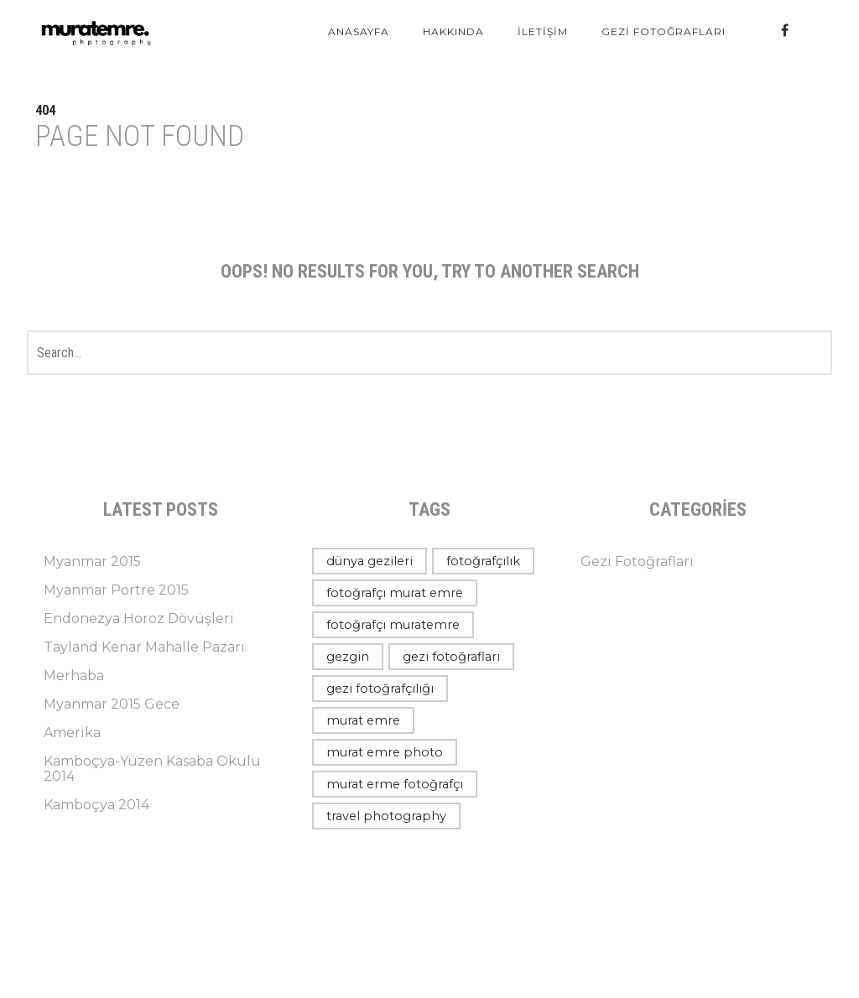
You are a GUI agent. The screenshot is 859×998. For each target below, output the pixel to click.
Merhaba (74, 676)
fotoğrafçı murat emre (394, 592)
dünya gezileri (369, 561)
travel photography (386, 816)
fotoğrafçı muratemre (393, 624)
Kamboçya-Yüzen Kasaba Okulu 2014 (152, 768)
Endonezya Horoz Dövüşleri (139, 618)
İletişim (543, 31)
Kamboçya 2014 (96, 805)
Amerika (72, 733)
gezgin (347, 656)
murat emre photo (384, 752)
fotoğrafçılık (483, 561)
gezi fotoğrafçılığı (380, 688)
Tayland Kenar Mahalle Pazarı (144, 647)
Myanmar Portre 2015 (116, 590)
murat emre (363, 720)
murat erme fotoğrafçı (394, 784)
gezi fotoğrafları (451, 656)
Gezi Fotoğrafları (663, 31)
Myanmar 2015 (92, 561)
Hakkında (453, 31)
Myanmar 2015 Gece (112, 704)
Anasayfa (358, 31)
